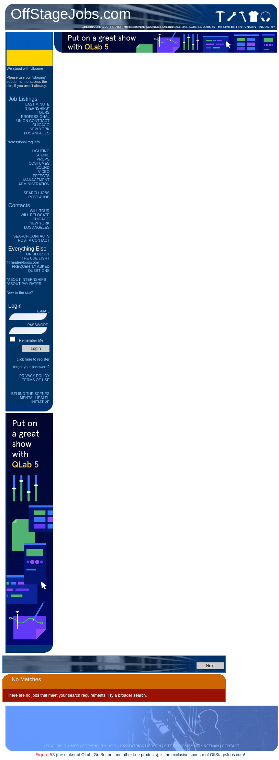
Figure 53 (45, 754)
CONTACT (230, 746)
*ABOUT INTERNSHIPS (26, 279)
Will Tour (39, 211)
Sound (42, 167)
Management (36, 180)
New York (39, 129)
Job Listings (22, 99)
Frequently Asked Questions (30, 268)
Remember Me (31, 340)
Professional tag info (23, 142)
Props (43, 159)
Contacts (19, 205)
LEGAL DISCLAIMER (61, 746)
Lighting (40, 151)
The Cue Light (35, 258)
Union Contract (33, 121)
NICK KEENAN (206, 746)
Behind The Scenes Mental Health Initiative (30, 398)
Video (43, 171)
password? (40, 367)
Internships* (36, 108)
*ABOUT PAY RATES (24, 284)
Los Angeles (36, 133)
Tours (43, 112)
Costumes (39, 163)
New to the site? (20, 292)
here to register (37, 359)
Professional (35, 116)
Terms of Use (35, 380)
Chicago (40, 125)
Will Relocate (35, 215)
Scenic (42, 155)
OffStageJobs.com (71, 13)
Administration (34, 184)
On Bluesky (37, 254)
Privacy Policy (34, 376)
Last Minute (37, 104)
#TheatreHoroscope (23, 262)
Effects (41, 176)
